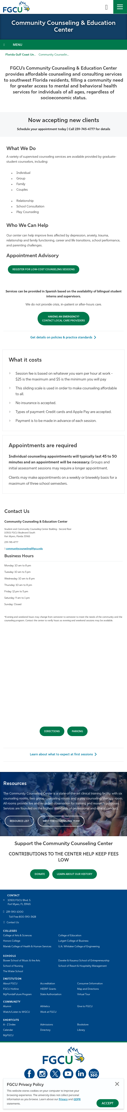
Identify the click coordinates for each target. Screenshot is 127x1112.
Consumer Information (90, 983)
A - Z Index (9, 1025)
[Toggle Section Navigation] (63, 45)
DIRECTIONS (52, 731)
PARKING (77, 731)
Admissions (46, 1025)
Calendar (8, 1030)
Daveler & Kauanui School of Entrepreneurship (83, 960)
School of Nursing (13, 966)
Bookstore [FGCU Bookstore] (82, 1025)
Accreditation (47, 983)
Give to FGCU (85, 1006)
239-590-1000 (14, 912)
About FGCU (10, 983)
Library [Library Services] (81, 1030)
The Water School (13, 971)
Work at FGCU (48, 1012)
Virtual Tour (83, 994)
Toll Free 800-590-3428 (22, 917)
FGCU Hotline (11, 989)
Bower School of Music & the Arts (21, 960)
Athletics (45, 1006)
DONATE (40, 874)
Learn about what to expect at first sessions (61, 754)
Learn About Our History (74, 874)
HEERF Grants (48, 989)
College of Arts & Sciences (17, 935)
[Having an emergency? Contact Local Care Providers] (43, 269)
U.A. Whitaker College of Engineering (79, 946)
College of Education (69, 935)
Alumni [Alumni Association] (7, 1006)
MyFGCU (8, 1035)
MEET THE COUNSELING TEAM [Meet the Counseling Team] (61, 821)
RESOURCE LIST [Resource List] (19, 821)
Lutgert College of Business (73, 941)
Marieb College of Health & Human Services (27, 946)
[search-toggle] (106, 7)
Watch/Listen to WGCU (16, 1012)
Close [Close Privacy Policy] (117, 1084)
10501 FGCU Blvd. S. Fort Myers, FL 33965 (19, 902)
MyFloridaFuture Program (17, 994)
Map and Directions (88, 989)
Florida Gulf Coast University (24, 54)
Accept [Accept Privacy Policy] (108, 1103)
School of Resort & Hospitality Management (82, 966)
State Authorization (50, 994)
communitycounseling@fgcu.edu (24, 549)
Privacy (63, 1099)
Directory (45, 1030)
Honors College (11, 941)
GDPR (77, 1099)
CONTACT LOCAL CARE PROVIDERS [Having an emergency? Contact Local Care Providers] (63, 319)
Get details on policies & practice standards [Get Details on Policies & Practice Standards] (61, 337)
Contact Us (13, 922)
